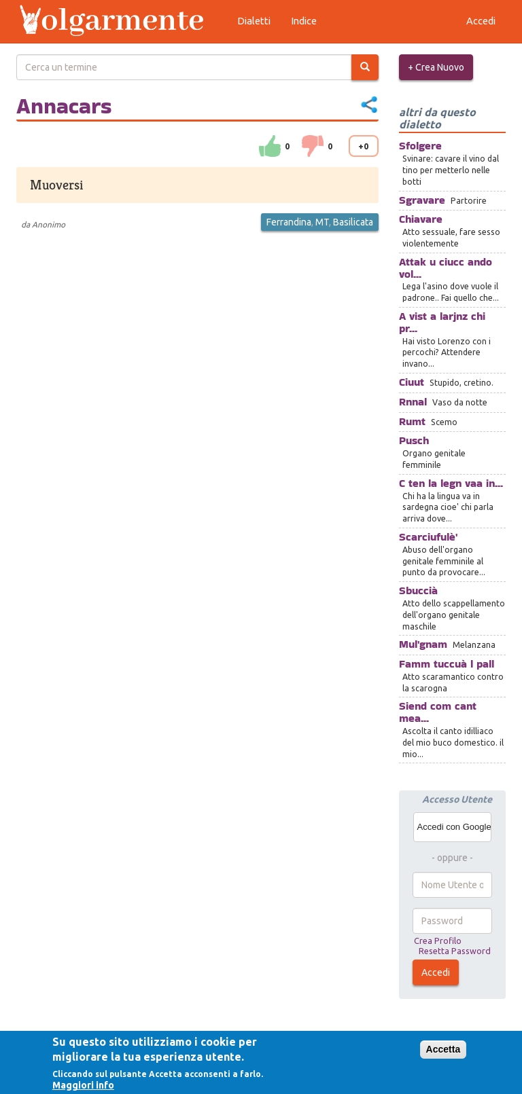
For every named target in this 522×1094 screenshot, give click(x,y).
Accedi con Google (454, 827)
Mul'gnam (423, 644)
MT (322, 222)
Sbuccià (418, 590)
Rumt (412, 421)
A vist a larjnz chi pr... (442, 322)
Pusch (414, 440)
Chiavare (420, 219)
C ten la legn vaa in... (451, 483)
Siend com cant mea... (437, 712)
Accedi (435, 972)
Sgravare (422, 200)
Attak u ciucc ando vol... (445, 268)
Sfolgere (420, 145)
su (270, 146)
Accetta (443, 1049)
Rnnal (413, 401)
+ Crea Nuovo (436, 67)
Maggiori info (83, 1085)
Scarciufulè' (428, 537)
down (313, 146)
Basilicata (353, 222)
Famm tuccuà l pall (446, 664)
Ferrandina (288, 222)
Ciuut (411, 382)
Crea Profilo (438, 940)
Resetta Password (455, 950)
